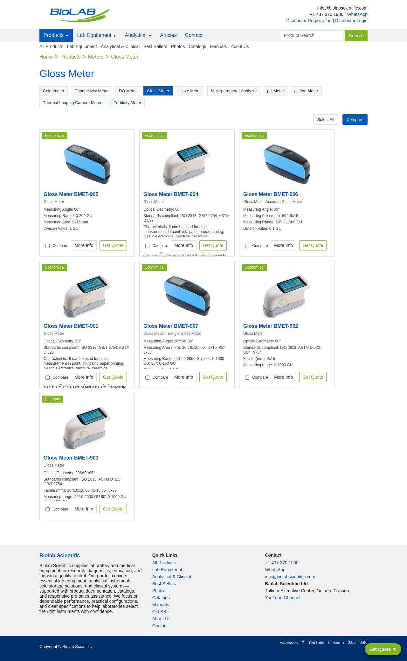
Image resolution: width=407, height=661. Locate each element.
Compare (355, 119)
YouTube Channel (282, 597)
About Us (240, 46)
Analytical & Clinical (120, 46)
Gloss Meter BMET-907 (170, 326)
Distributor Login (351, 20)
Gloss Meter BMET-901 (71, 326)
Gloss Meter (158, 90)
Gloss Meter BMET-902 (270, 326)
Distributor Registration (309, 20)
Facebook (288, 642)
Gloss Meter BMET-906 (270, 194)
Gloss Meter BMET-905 (71, 194)
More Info (83, 245)
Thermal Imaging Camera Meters (73, 102)
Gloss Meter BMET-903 (71, 458)
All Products (51, 46)
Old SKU (160, 611)
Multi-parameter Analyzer (234, 90)
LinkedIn (336, 642)
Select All (325, 119)
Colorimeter (53, 90)
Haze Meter (190, 90)
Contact (194, 35)
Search (356, 35)
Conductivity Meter (91, 90)
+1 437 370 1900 (282, 562)
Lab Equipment (96, 35)
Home (46, 57)
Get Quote (113, 245)
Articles (168, 35)
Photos (178, 46)
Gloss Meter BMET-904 (170, 194)
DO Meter (128, 90)
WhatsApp (357, 14)
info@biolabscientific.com (290, 576)
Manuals (218, 46)
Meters (96, 57)
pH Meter (275, 90)
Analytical (138, 35)
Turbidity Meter (127, 102)
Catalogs (197, 46)
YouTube (316, 642)
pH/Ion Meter (306, 90)
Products (56, 35)
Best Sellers (155, 46)
